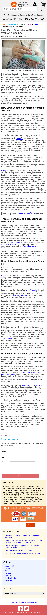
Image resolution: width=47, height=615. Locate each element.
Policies (18, 602)
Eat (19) (7, 568)
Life (21, 24)
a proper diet (16, 116)
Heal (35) (8, 571)
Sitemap (34, 602)
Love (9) (8, 576)
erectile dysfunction (19, 296)
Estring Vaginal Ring (17, 242)
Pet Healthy (20, 26)
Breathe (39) (9, 566)
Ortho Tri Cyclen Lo (8, 244)
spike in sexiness (7, 338)
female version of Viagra (27, 213)
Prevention (7, 26)
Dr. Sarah (4, 275)
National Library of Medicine (32, 385)
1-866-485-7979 (14, 19)
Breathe (12, 24)
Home (12, 602)
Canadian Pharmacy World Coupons (18, 551)
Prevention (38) (10, 580)
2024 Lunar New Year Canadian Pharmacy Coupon (23, 554)
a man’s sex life (31, 290)
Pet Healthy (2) (10, 578)
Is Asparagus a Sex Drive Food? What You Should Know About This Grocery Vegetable (23, 541)
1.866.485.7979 (16, 508)
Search (31, 525)
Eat (4, 24)
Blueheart (4, 170)
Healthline (19, 139)
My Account (26, 602)
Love (28, 24)
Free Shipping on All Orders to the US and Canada (23, 15)
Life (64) (8, 573)
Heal (36, 24)
